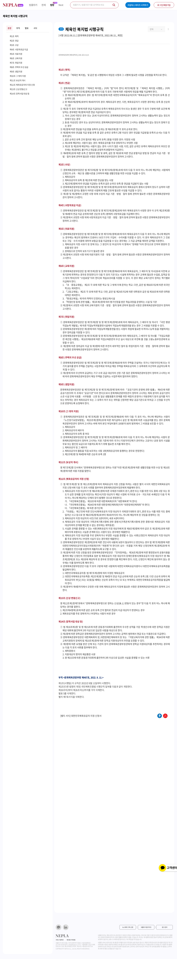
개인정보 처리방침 (71, 940)
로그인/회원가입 (164, 5)
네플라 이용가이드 (146, 927)
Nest (61, 5)
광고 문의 (164, 927)
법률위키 (33, 5)
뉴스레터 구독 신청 (127, 927)
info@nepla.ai (72, 944)
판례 (44, 5)
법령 (52, 5)
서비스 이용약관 (60, 940)
